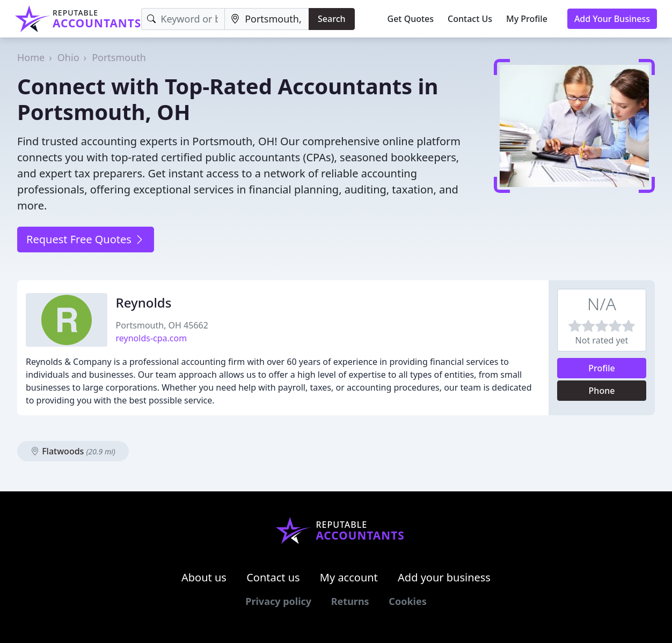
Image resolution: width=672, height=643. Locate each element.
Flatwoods (73, 451)
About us (204, 577)
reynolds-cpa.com (151, 338)
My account (349, 577)
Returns (350, 601)
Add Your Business (612, 19)
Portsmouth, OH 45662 (162, 325)
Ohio (68, 57)
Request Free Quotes (85, 239)
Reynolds (144, 302)
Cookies (407, 601)
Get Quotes (411, 19)
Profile (601, 368)
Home (31, 57)
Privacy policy (278, 601)
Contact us (273, 577)
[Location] (266, 19)
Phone (602, 391)
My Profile (526, 19)
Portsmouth (119, 57)
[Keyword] (183, 19)
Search (331, 19)
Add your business (444, 577)
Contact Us (470, 19)
